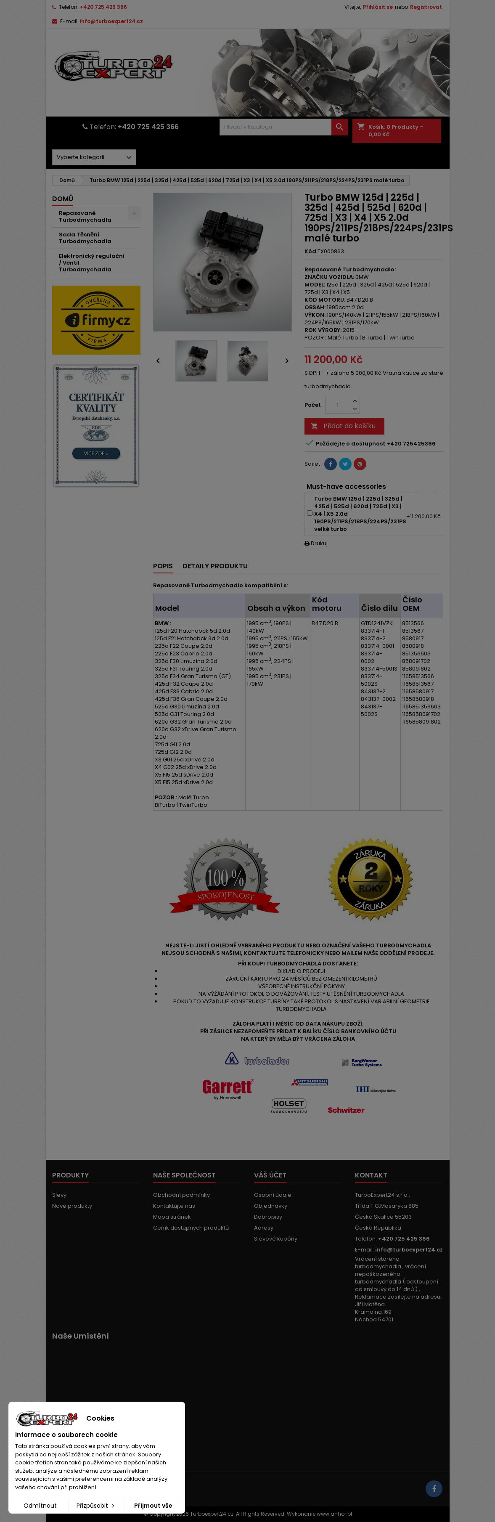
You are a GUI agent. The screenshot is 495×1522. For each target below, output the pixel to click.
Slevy (59, 1195)
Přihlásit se (378, 7)
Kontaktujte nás (174, 1206)
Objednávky (270, 1206)
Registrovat (426, 7)
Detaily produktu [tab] (215, 566)
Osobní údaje (272, 1195)
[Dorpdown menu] (94, 157)
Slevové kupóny (275, 1239)
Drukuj (316, 543)
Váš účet (270, 1175)
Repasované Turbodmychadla (85, 216)
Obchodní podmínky (181, 1195)
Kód (310, 251)
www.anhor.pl (334, 1513)
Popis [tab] (163, 566)
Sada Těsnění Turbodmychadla (85, 238)
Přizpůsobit (96, 1505)
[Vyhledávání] (284, 127)
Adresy (263, 1228)
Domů (62, 199)
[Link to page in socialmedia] (434, 1488)
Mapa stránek (172, 1217)
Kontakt (371, 1175)
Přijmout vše (153, 1505)
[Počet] (337, 405)
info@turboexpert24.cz (111, 21)
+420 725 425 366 (103, 7)
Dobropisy (268, 1217)
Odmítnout (40, 1505)
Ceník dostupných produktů (191, 1228)
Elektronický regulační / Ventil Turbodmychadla (91, 262)
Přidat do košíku (343, 426)
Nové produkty (72, 1206)
